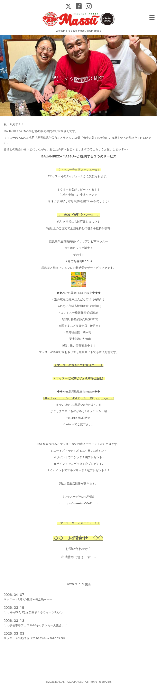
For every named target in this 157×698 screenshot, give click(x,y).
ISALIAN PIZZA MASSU (69, 681)
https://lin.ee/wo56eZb (78, 503)
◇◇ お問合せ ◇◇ (78, 538)
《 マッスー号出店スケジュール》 (79, 169)
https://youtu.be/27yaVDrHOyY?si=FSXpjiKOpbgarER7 (78, 398)
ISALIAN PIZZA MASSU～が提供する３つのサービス (78, 156)
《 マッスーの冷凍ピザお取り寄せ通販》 (79, 378)
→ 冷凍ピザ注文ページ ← (78, 215)
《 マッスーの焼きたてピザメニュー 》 (78, 365)
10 (106, 112)
